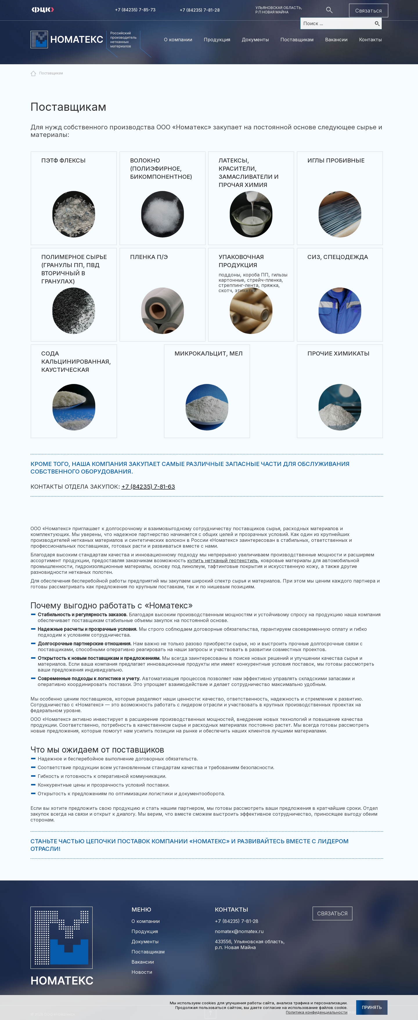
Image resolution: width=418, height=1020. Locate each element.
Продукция (217, 39)
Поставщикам (297, 39)
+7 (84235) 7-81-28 (200, 10)
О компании (178, 39)
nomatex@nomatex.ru (239, 931)
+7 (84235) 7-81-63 (148, 486)
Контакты (370, 39)
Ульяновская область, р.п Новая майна (278, 10)
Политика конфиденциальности (316, 1012)
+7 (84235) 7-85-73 (135, 9)
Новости (141, 972)
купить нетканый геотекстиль (222, 560)
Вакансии (336, 39)
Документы (255, 39)
